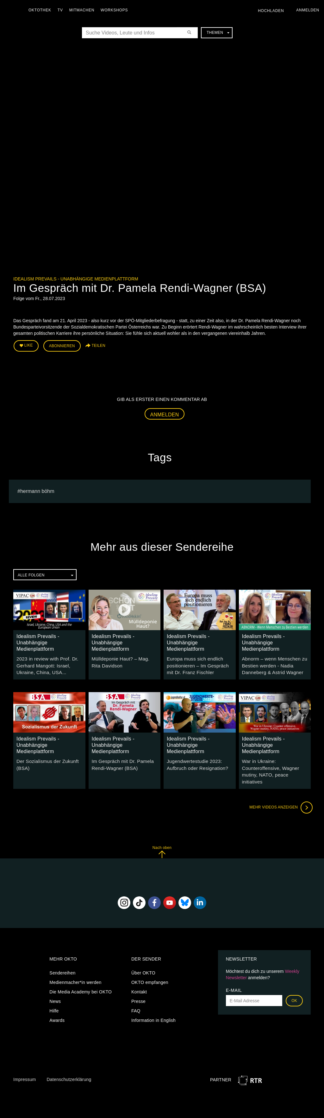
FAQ (135, 999)
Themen (218, 32)
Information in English (153, 1008)
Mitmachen (83, 10)
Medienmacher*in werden (75, 971)
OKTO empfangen (149, 971)
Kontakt (139, 980)
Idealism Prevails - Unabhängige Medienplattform (75, 278)
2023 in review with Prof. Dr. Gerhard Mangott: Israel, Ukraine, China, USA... (45, 663)
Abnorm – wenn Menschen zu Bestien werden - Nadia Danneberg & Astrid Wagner (272, 663)
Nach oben (162, 840)
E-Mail (234, 978)
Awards (57, 1008)
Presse (138, 989)
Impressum (24, 1068)
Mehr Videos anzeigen (279, 796)
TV (62, 10)
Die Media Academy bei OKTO (80, 980)
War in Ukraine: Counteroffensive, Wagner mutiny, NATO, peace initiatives (274, 764)
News (55, 989)
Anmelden (164, 413)
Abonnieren (62, 345)
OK (294, 989)
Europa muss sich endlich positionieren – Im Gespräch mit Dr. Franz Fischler (199, 663)
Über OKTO (143, 961)
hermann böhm (37, 489)
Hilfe (54, 999)
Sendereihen (62, 961)
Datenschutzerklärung (69, 1068)
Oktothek (41, 10)
